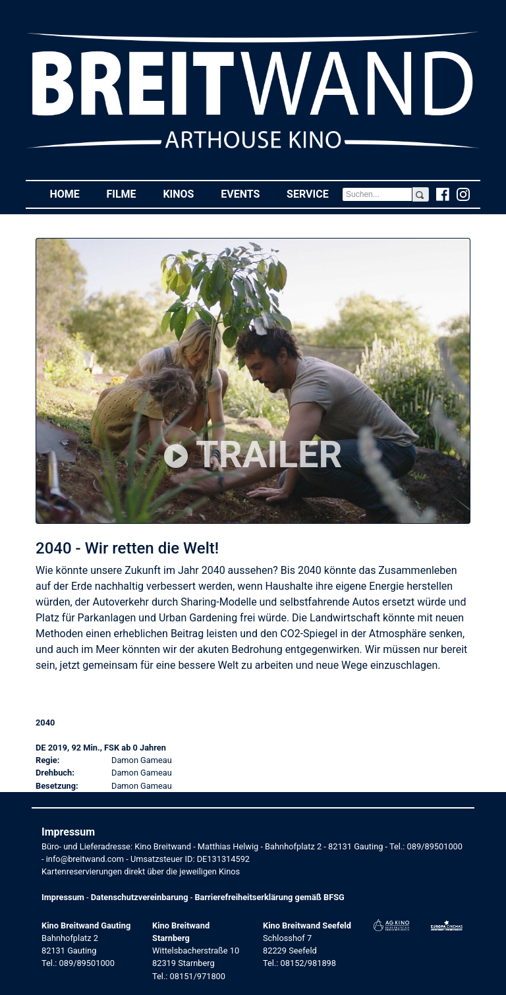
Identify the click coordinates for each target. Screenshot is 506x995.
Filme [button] (128, 193)
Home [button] (71, 193)
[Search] (377, 194)
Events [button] (247, 193)
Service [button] (314, 193)
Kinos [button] (185, 193)
